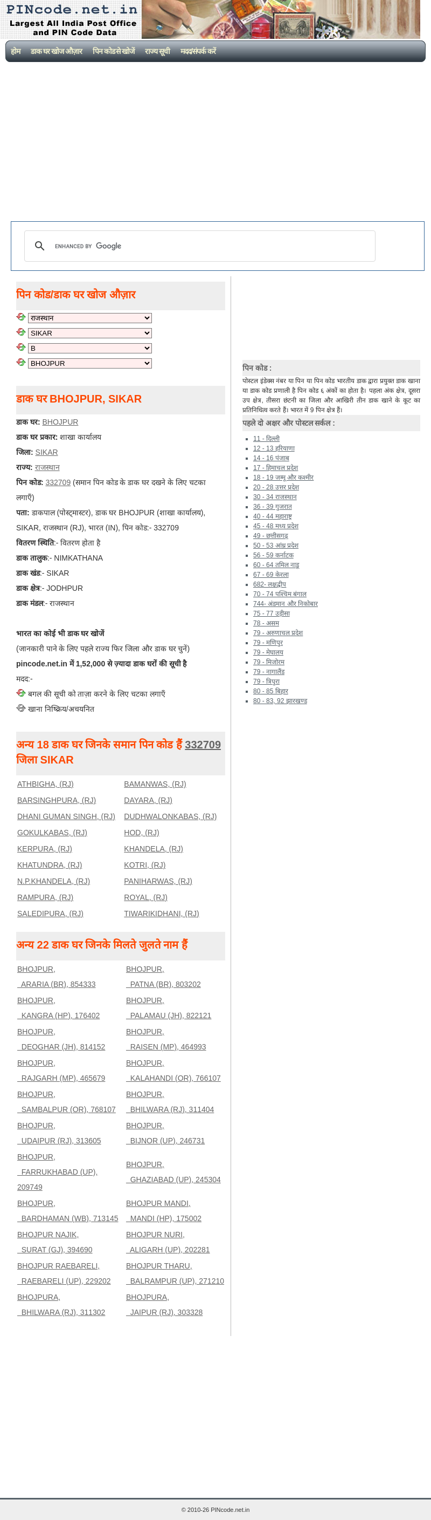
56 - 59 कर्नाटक (273, 555)
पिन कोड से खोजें (114, 51)
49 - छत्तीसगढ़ (270, 536)
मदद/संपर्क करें (197, 51)
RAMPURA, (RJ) (45, 897)
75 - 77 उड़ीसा (271, 613)
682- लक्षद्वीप (269, 584)
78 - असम (266, 623)
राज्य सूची (157, 51)
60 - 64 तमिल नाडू (276, 565)
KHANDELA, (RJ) (153, 848)
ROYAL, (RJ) (146, 897)
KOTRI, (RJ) (144, 865)
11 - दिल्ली (266, 438)
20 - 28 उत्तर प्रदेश (276, 487)
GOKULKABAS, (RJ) (52, 832)
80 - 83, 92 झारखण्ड (280, 701)
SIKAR (47, 452)
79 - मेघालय (268, 652)
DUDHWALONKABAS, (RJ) (170, 816)
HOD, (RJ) (141, 832)
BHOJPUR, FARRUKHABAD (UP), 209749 (57, 1172)
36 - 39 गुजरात (272, 506)
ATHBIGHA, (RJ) (45, 784)
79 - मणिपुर (268, 642)
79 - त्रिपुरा (266, 681)
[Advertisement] (217, 143)
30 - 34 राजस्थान (275, 497)
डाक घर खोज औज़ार (56, 51)
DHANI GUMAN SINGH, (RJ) (66, 816)
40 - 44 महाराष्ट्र (272, 516)
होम (15, 51)
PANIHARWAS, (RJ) (158, 881)
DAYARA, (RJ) (148, 800)
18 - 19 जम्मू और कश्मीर (283, 477)
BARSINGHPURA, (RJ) (56, 800)
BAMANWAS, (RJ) (155, 784)
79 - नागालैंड (268, 672)
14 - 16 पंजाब (271, 458)
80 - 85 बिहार (270, 691)
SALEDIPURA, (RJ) (50, 913)
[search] (198, 246)
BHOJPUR (60, 422)
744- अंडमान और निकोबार (285, 604)
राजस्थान (47, 467)
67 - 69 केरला (271, 574)
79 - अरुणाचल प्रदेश (278, 633)
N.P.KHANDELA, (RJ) (53, 881)
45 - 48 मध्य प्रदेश (275, 526)
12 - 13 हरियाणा (274, 448)
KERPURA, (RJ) (44, 848)
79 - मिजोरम (268, 662)
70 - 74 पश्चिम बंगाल (280, 594)
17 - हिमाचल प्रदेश (275, 468)
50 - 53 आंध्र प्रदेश (275, 545)
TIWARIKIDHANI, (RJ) (161, 913)
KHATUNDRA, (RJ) (49, 865)
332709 (58, 482)
